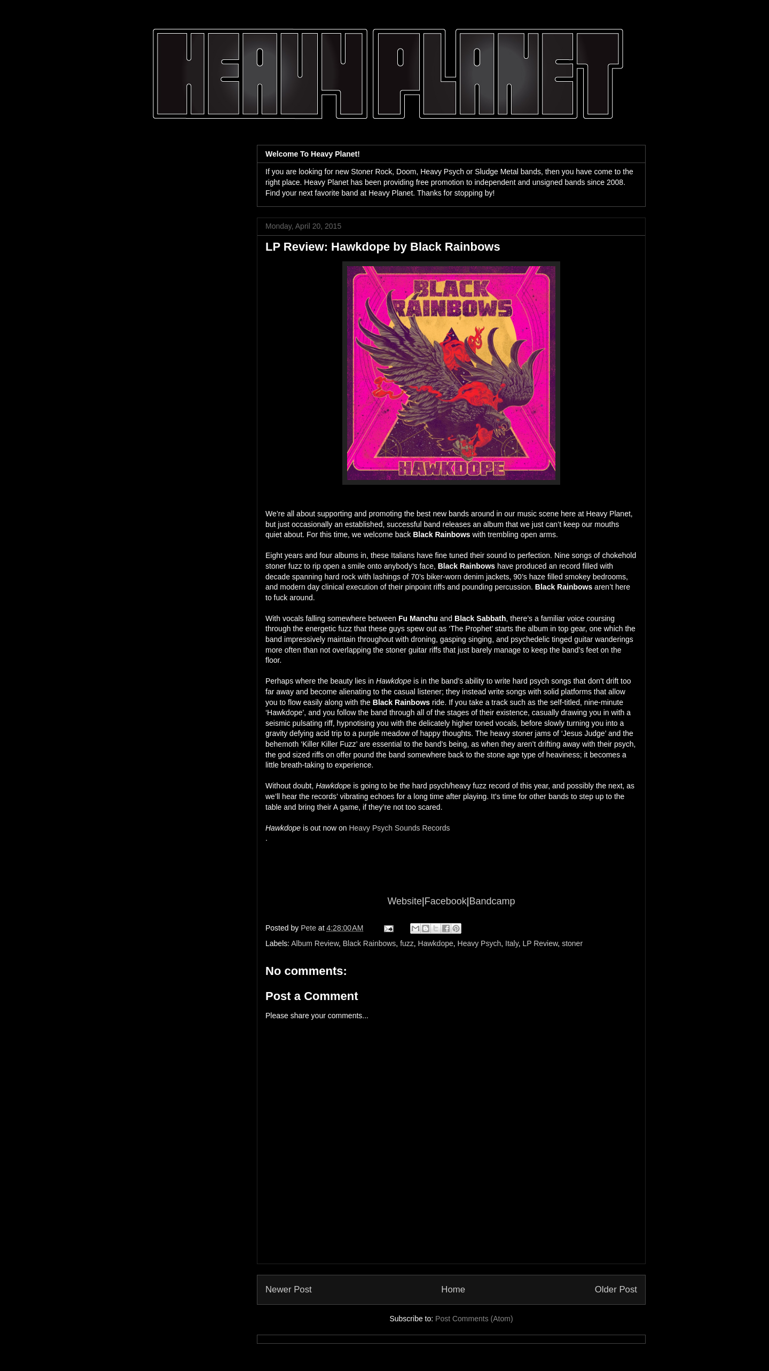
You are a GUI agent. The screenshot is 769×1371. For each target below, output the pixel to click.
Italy (512, 943)
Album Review (315, 943)
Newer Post (288, 1289)
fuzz (407, 943)
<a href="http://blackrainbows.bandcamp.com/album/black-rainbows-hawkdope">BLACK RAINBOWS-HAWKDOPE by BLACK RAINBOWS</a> (451, 855)
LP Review (540, 943)
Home (453, 1289)
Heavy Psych (479, 943)
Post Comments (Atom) (474, 1318)
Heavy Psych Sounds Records (399, 828)
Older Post (616, 1289)
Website (404, 901)
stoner (572, 943)
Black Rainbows (369, 943)
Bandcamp (492, 901)
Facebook (446, 901)
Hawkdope (435, 943)
